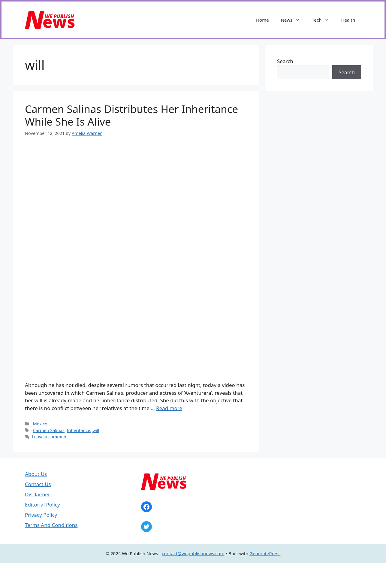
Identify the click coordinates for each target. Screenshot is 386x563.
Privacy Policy (41, 514)
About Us (36, 473)
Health (348, 20)
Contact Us (38, 484)
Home (262, 20)
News (293, 20)
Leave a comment (50, 437)
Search (285, 61)
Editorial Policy (42, 504)
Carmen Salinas (49, 430)
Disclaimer (37, 494)
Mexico (40, 424)
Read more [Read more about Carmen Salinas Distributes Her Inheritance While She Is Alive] (169, 408)
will (95, 430)
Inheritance (78, 430)
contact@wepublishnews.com (193, 553)
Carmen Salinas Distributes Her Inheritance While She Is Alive (131, 115)
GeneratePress (264, 553)
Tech (323, 20)
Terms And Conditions (51, 525)
